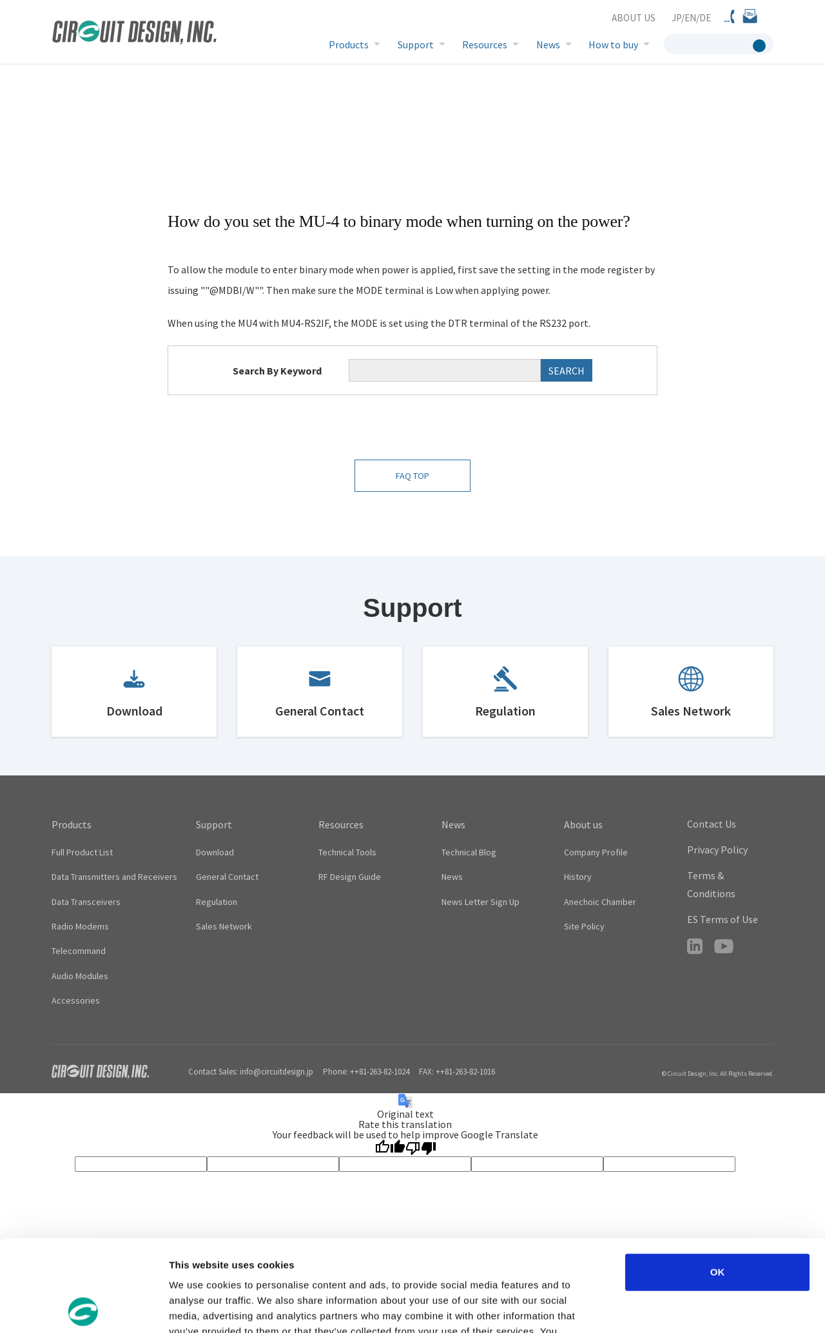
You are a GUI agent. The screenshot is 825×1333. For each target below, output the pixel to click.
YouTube (723, 946)
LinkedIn (695, 946)
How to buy (613, 44)
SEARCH (566, 370)
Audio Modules (80, 976)
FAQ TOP (412, 476)
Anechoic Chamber (600, 902)
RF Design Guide (349, 876)
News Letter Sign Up (480, 902)
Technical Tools (347, 852)
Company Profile (596, 852)
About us (583, 824)
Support (416, 44)
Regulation (505, 711)
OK (717, 1180)
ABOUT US (633, 18)
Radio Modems (80, 926)
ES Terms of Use (722, 919)
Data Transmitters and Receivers (114, 876)
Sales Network (691, 711)
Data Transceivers (86, 902)
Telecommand (79, 951)
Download (134, 711)
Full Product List (82, 852)
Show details (676, 1307)
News (548, 44)
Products (349, 44)
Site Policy (584, 926)
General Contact (319, 711)
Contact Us (711, 823)
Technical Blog (469, 852)
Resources (484, 44)
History (578, 876)
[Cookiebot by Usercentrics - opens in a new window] (83, 1308)
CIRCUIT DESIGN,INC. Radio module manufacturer (134, 34)
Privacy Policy (717, 849)
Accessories (76, 1000)
